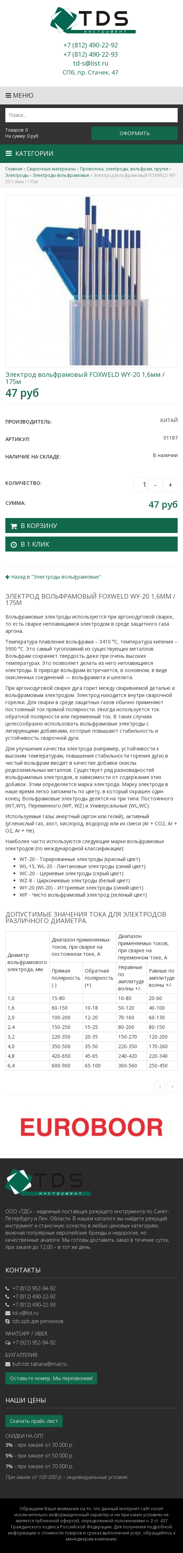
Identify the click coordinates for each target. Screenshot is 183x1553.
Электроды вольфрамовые (61, 175)
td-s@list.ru (25, 1312)
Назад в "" (53, 576)
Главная (13, 169)
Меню (19, 95)
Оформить (135, 133)
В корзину (39, 525)
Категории (29, 153)
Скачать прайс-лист (34, 1421)
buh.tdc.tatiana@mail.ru (39, 1363)
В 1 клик (35, 544)
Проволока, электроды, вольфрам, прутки (124, 169)
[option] (91, 1126)
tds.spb (21, 1321)
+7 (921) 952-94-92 (34, 1342)
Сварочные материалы (51, 169)
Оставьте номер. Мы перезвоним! (51, 1378)
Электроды (16, 175)
